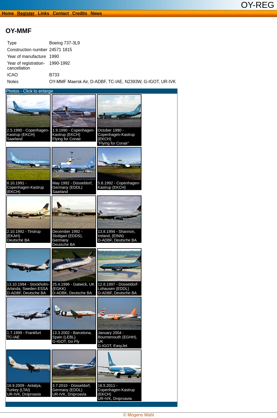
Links (43, 13)
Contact (61, 13)
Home (8, 13)
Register (26, 13)
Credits (79, 13)
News (96, 13)
